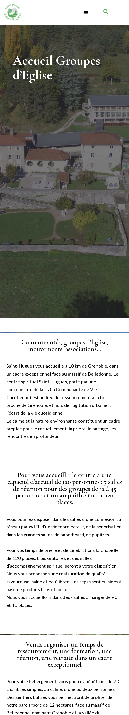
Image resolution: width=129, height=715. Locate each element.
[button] (86, 12)
